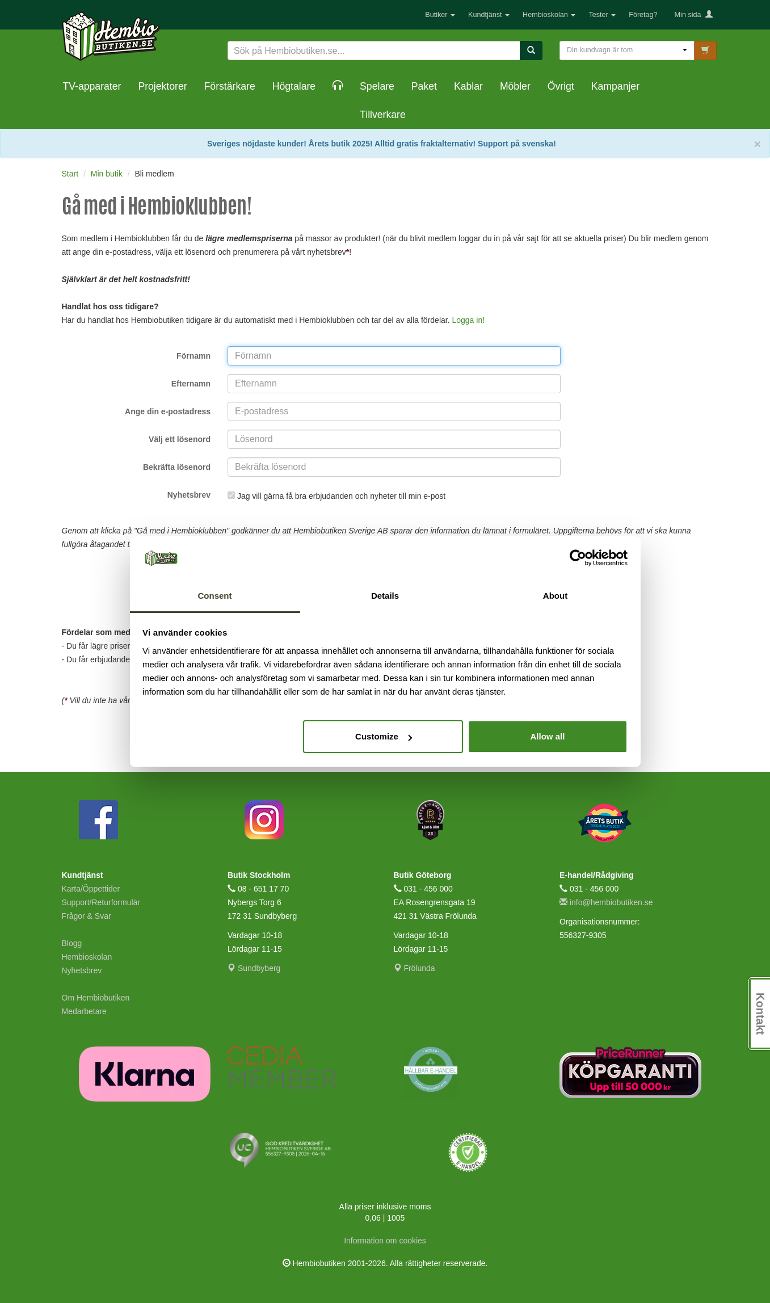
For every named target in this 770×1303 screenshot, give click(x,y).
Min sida (694, 15)
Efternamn (191, 383)
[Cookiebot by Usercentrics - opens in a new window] (578, 558)
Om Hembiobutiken (96, 997)
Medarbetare (84, 1011)
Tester (602, 15)
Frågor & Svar (86, 915)
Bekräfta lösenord (177, 467)
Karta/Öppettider (91, 888)
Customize (383, 736)
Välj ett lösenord (180, 439)
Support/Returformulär (101, 902)
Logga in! (468, 320)
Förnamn (193, 355)
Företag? (643, 15)
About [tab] (555, 595)
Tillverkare (383, 114)
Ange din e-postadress (168, 411)
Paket (424, 86)
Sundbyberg (254, 968)
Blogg (72, 943)
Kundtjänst (489, 15)
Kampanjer (615, 86)
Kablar (468, 86)
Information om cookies (385, 1240)
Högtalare (293, 86)
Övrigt (561, 86)
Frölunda (414, 968)
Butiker (440, 15)
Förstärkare (229, 86)
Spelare (377, 86)
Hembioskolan (549, 15)
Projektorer (162, 86)
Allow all (548, 736)
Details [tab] (385, 595)
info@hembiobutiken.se (606, 902)
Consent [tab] (215, 595)
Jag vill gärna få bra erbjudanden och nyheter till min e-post (342, 496)
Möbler (515, 86)
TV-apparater (92, 86)
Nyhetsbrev (189, 494)
